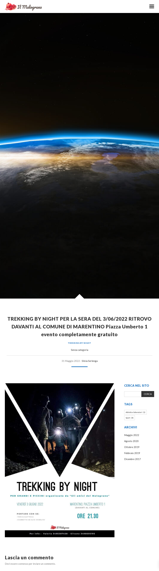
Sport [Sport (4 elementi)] (129, 418)
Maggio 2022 (131, 435)
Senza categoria (79, 349)
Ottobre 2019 (131, 447)
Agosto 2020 (131, 441)
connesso (23, 563)
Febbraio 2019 (132, 453)
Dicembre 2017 (132, 459)
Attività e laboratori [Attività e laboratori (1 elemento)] (135, 412)
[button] (151, 6)
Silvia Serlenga (90, 360)
